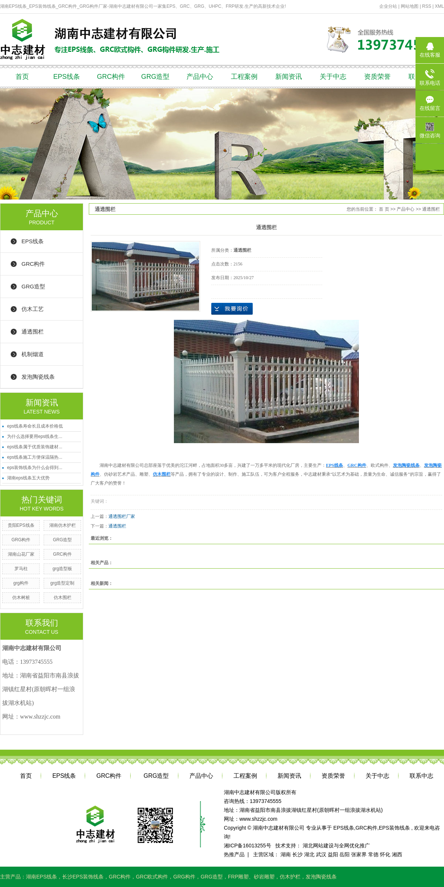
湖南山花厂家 (21, 554)
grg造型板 (62, 568)
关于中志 (333, 76)
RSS (426, 6)
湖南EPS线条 (41, 877)
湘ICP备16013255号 (247, 845)
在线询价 (232, 309)
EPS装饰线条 (394, 828)
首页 (22, 76)
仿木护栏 (290, 877)
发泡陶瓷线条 (38, 377)
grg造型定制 (62, 583)
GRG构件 (20, 539)
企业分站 (388, 6)
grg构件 (20, 583)
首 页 (384, 209)
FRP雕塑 (238, 877)
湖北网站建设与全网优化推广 (336, 845)
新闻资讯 (288, 76)
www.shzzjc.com (258, 819)
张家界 (359, 854)
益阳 (333, 854)
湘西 (397, 854)
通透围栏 (32, 331)
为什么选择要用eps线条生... (34, 436)
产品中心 (199, 76)
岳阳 (344, 854)
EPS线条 (66, 76)
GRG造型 (155, 76)
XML (439, 6)
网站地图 (410, 6)
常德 (373, 854)
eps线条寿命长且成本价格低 (35, 426)
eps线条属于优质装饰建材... (34, 446)
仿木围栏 (62, 597)
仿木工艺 (32, 309)
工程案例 (244, 76)
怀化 (385, 854)
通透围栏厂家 (121, 516)
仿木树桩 (21, 597)
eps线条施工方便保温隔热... (34, 457)
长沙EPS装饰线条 (83, 877)
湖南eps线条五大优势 (28, 478)
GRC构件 (111, 76)
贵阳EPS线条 (21, 525)
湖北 (309, 854)
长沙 (297, 854)
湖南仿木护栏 (62, 525)
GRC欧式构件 (152, 877)
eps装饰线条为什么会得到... (34, 467)
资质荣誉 (377, 76)
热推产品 (234, 854)
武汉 (321, 854)
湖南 (285, 854)
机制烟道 (32, 354)
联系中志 (421, 776)
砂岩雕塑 (264, 877)
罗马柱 (21, 568)
